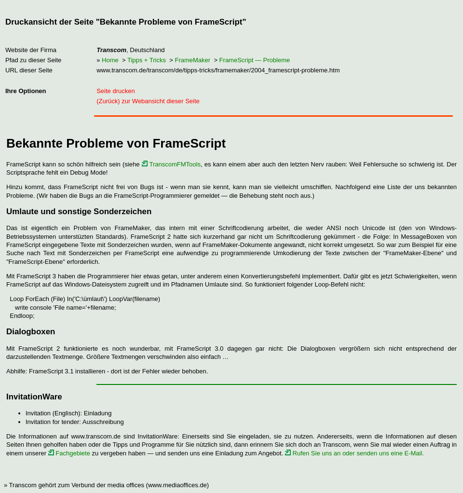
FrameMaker (192, 60)
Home (110, 60)
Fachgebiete (69, 453)
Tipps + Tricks (146, 60)
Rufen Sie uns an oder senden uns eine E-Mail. (354, 453)
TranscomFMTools (171, 164)
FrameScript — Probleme (254, 60)
